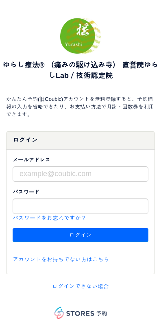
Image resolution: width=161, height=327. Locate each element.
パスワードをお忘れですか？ (50, 218)
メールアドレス (31, 160)
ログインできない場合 (80, 286)
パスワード (26, 192)
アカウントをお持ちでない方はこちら (61, 259)
